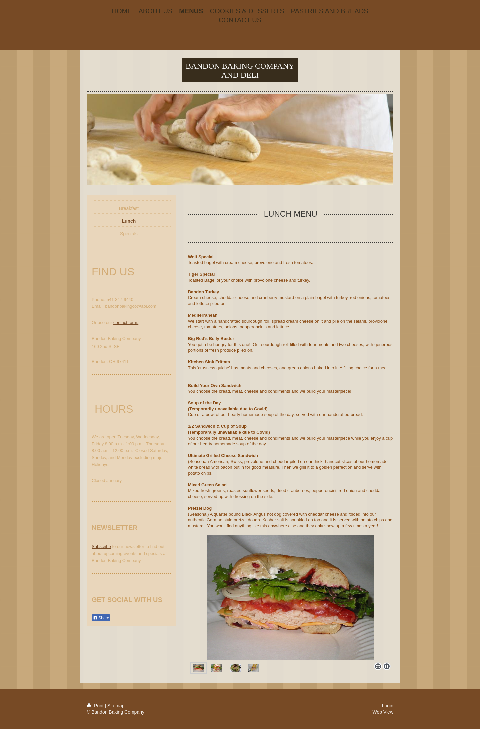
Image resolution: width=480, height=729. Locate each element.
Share (101, 618)
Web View (382, 712)
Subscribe (101, 546)
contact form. (125, 322)
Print (96, 705)
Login (387, 705)
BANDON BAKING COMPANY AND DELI (240, 70)
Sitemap (115, 705)
